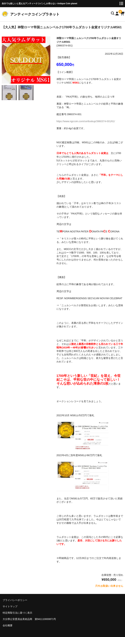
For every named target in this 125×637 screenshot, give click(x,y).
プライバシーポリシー (15, 600)
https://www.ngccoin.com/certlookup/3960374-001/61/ (86, 121)
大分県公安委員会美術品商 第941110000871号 (29, 619)
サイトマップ (10, 606)
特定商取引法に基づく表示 (17, 612)
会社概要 (7, 625)
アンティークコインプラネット (35, 14)
